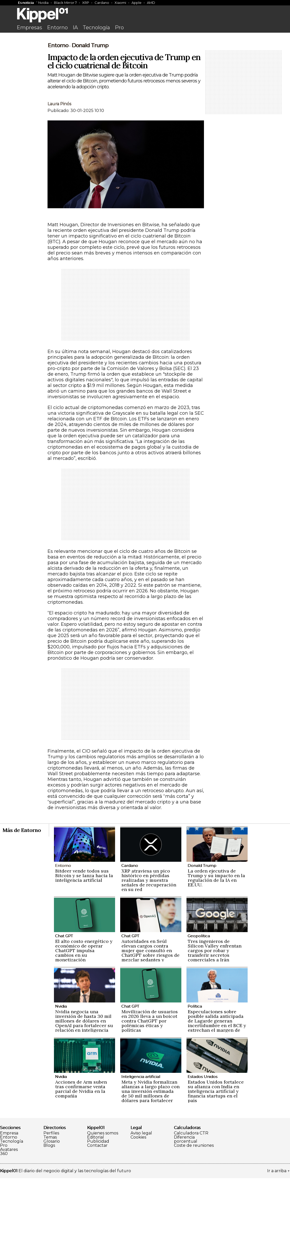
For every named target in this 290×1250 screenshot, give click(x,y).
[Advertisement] (145, 74)
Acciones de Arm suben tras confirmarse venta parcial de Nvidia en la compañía (81, 1161)
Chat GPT (64, 1007)
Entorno (57, 27)
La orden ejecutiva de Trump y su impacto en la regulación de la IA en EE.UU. (216, 950)
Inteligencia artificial (140, 1148)
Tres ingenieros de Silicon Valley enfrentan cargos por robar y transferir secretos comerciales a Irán (214, 1022)
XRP (85, 3)
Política (195, 1078)
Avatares (9, 1221)
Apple (137, 3)
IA (75, 27)
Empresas (29, 27)
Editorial (95, 1209)
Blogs (49, 1217)
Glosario (51, 1213)
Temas (50, 1209)
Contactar (97, 1217)
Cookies (138, 1209)
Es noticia (26, 3)
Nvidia (43, 3)
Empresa (9, 1205)
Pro (119, 27)
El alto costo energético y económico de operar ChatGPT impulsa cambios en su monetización (84, 1022)
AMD (151, 3)
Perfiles (51, 1205)
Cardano (102, 3)
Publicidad (98, 1213)
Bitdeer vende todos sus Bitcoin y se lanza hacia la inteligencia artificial (84, 947)
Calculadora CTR (191, 1205)
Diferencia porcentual (185, 1211)
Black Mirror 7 (65, 3)
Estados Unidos (202, 1148)
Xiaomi (120, 3)
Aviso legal (141, 1205)
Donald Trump (89, 117)
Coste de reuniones (194, 1217)
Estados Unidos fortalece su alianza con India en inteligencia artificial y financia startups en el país (216, 1163)
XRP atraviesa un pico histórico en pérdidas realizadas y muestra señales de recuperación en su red (148, 952)
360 (4, 1226)
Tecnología (96, 27)
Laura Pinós (59, 175)
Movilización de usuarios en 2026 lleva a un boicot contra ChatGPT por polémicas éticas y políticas (149, 1093)
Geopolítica (199, 1007)
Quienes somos (102, 1205)
